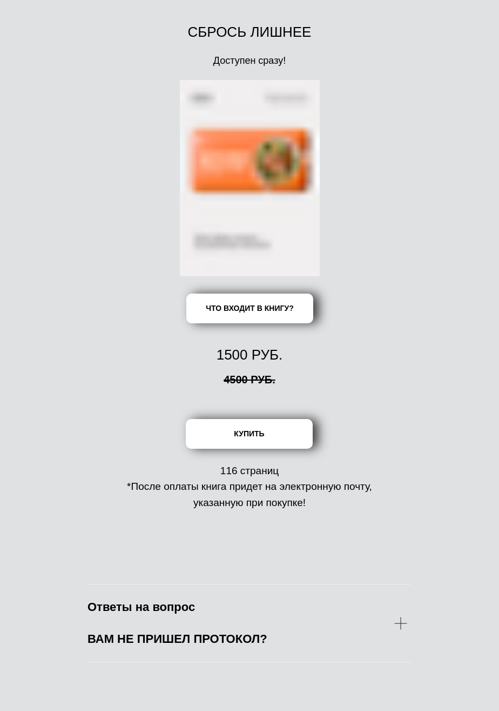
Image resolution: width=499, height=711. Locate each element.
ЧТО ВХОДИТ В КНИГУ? (249, 308)
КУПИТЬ (249, 433)
